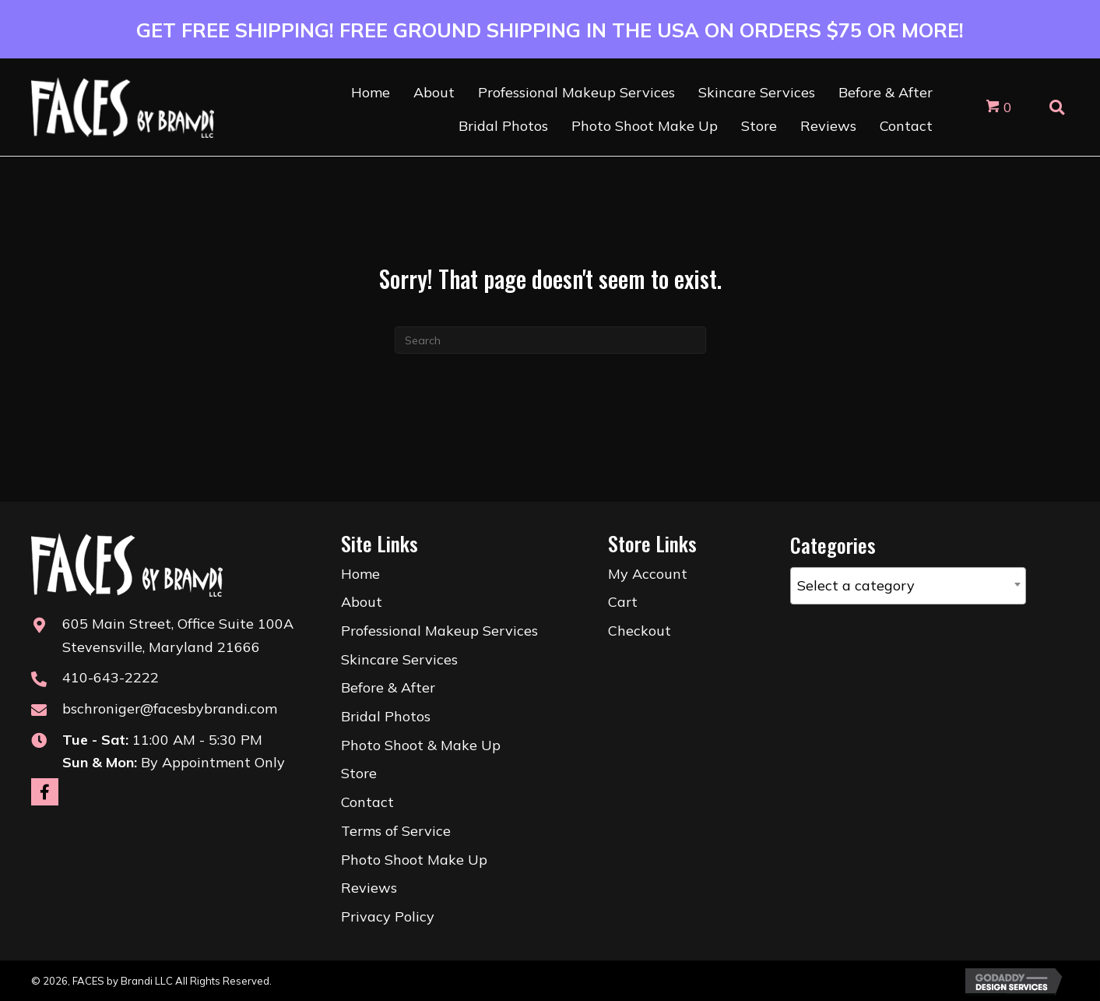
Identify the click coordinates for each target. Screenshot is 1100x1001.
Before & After (388, 687)
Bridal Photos (386, 716)
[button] (44, 791)
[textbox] (908, 586)
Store (359, 773)
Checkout (639, 631)
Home (360, 574)
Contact (367, 802)
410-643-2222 (110, 677)
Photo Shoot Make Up (414, 860)
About (361, 602)
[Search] (550, 340)
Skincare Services (399, 659)
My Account (647, 574)
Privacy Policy (387, 916)
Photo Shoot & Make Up (421, 745)
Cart (623, 602)
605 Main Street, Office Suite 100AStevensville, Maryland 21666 (177, 635)
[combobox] (908, 585)
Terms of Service (396, 831)
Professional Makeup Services (439, 631)
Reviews (369, 888)
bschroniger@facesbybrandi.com (169, 708)
